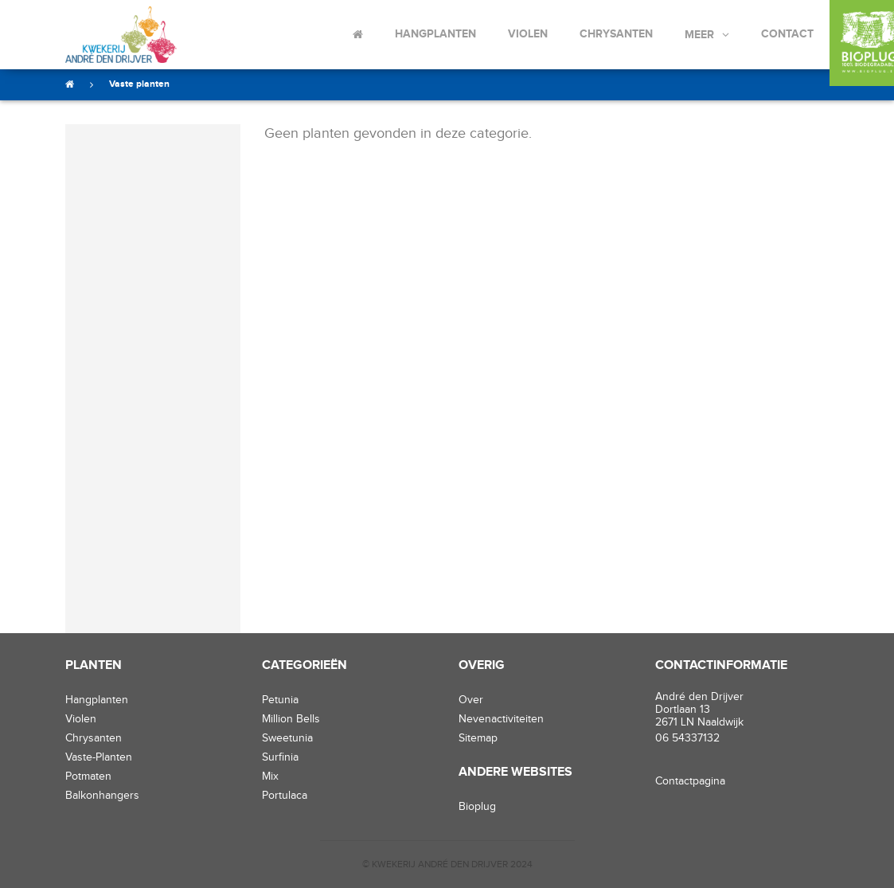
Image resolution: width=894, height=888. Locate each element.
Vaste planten (139, 84)
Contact (787, 34)
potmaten (88, 776)
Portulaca (284, 795)
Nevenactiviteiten (501, 719)
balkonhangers (102, 795)
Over (471, 700)
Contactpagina (690, 781)
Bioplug (477, 806)
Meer (699, 34)
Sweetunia (287, 738)
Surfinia (280, 757)
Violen (528, 34)
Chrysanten (616, 34)
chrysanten (93, 738)
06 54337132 (687, 738)
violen (80, 719)
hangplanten (96, 700)
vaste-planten (98, 757)
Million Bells (291, 719)
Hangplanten (435, 34)
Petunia (280, 700)
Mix (270, 776)
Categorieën (304, 665)
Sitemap (478, 738)
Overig (482, 665)
